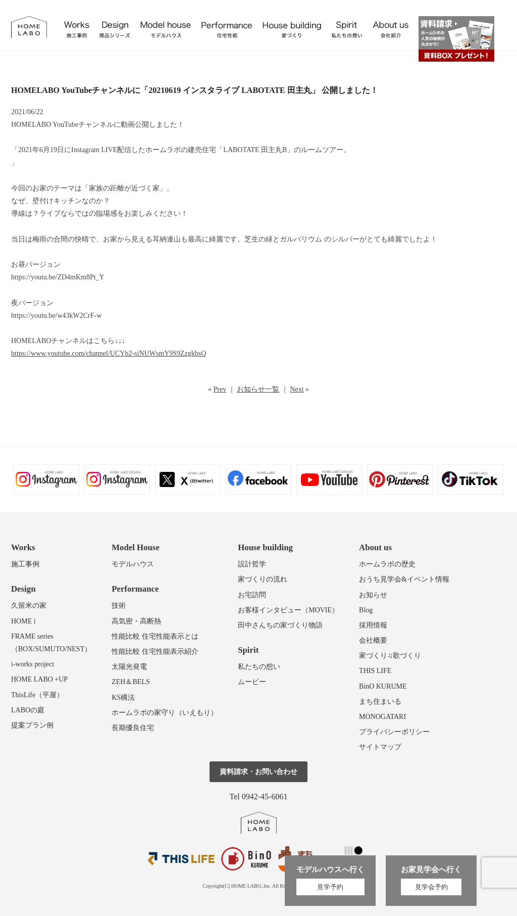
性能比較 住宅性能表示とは (155, 636)
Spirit (248, 650)
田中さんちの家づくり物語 (280, 625)
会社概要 (373, 640)
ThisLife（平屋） (37, 695)
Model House (136, 547)
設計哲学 (252, 564)
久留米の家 (28, 605)
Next (296, 389)
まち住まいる (380, 701)
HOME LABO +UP (39, 679)
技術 (119, 605)
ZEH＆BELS (130, 682)
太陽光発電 (129, 666)
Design (23, 589)
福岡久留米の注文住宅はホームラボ (29, 27)
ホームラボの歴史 (387, 564)
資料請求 (456, 39)
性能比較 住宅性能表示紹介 (155, 651)
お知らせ (373, 595)
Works (23, 547)
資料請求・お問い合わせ (258, 772)
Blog (366, 610)
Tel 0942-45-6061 (259, 796)
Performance (135, 589)
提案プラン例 (32, 725)
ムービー (252, 682)
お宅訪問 (252, 595)
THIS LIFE (375, 670)
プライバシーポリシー (394, 732)
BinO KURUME (383, 686)
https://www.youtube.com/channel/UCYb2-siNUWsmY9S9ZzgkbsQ (108, 353)
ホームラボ (259, 823)
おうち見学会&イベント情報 (404, 579)
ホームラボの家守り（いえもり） (165, 712)
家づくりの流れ (262, 579)
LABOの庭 (27, 710)
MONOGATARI (382, 716)
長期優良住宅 (133, 728)
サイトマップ (380, 747)
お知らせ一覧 (258, 389)
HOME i (23, 621)
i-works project (32, 664)
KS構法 (123, 697)
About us (375, 547)
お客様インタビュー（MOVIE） (288, 610)
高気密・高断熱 (136, 621)
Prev (220, 389)
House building (265, 547)
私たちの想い (259, 666)
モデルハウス (133, 564)
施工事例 (25, 564)
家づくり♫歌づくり (390, 655)
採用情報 (373, 625)
